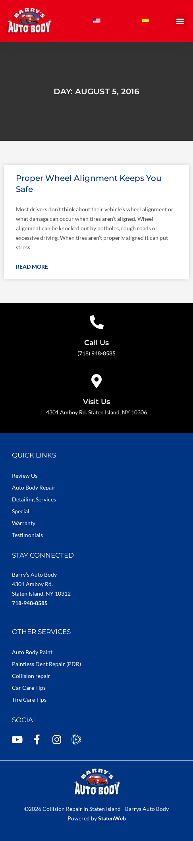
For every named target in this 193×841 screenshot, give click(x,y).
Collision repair (31, 675)
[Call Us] (97, 322)
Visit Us (96, 401)
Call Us (96, 342)
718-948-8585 (30, 603)
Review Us (24, 475)
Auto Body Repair (34, 487)
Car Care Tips (29, 687)
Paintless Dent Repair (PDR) (46, 664)
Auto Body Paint (32, 652)
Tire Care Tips (29, 699)
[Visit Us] (97, 381)
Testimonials (27, 535)
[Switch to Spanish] (145, 20)
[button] (180, 20)
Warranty (23, 523)
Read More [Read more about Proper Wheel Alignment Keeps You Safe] (32, 266)
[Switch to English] (96, 20)
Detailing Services (34, 499)
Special (20, 511)
